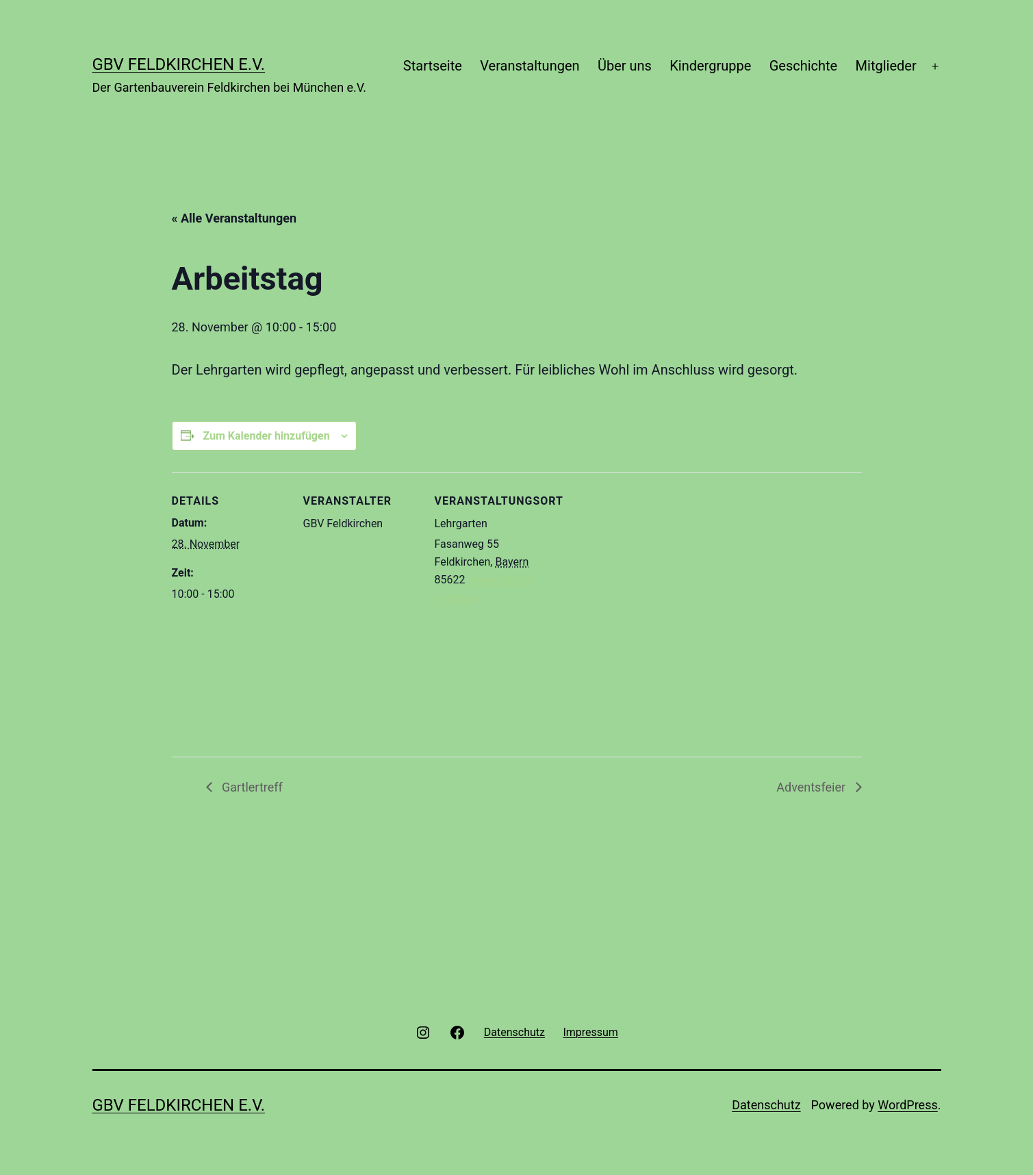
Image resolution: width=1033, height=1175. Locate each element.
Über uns (625, 66)
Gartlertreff (251, 787)
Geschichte (803, 66)
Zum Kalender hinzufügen (266, 435)
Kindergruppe (710, 66)
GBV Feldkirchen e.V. (179, 64)
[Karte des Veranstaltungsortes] (638, 614)
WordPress (907, 1105)
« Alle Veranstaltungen (234, 218)
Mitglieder (886, 66)
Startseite (432, 66)
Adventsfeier (812, 787)
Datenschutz (766, 1105)
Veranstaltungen (529, 66)
